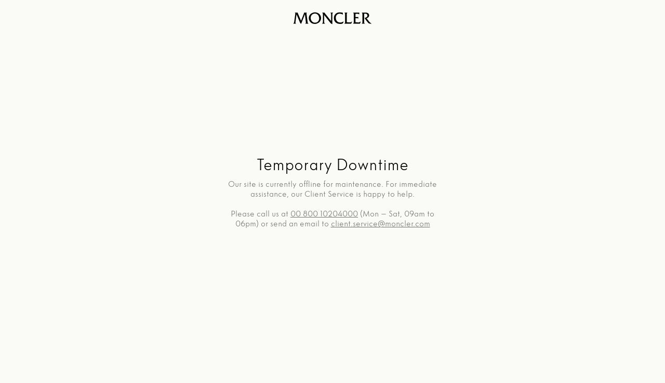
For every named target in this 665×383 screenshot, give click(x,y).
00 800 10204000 (324, 214)
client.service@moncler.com (380, 223)
